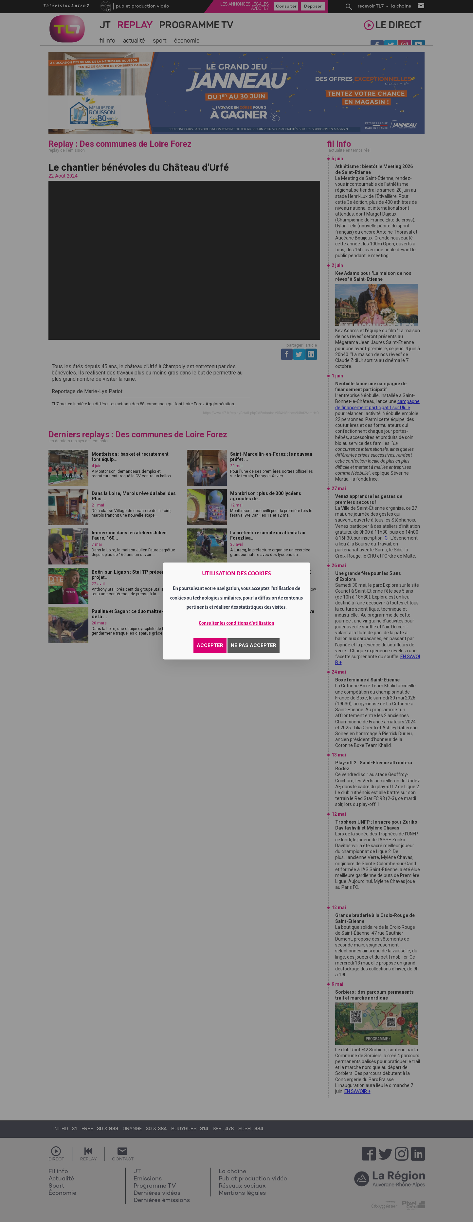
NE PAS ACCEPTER (253, 645)
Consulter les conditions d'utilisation (236, 623)
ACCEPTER (210, 645)
